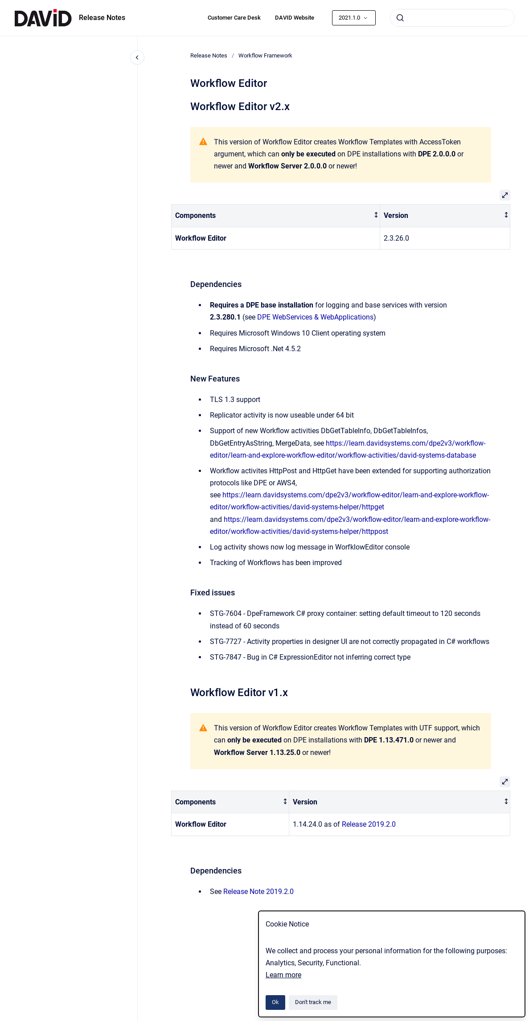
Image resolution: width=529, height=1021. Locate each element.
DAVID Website (294, 17)
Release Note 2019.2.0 (258, 891)
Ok (275, 1002)
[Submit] (400, 18)
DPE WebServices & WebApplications (315, 317)
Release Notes (102, 17)
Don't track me (313, 1002)
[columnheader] (275, 216)
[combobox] (452, 17)
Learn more (283, 975)
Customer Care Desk (234, 17)
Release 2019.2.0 (369, 824)
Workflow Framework (265, 55)
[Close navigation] (137, 57)
